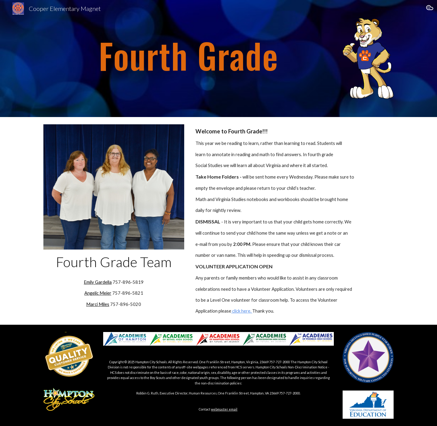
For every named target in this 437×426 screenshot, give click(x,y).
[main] (188, 47)
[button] (429, 8)
